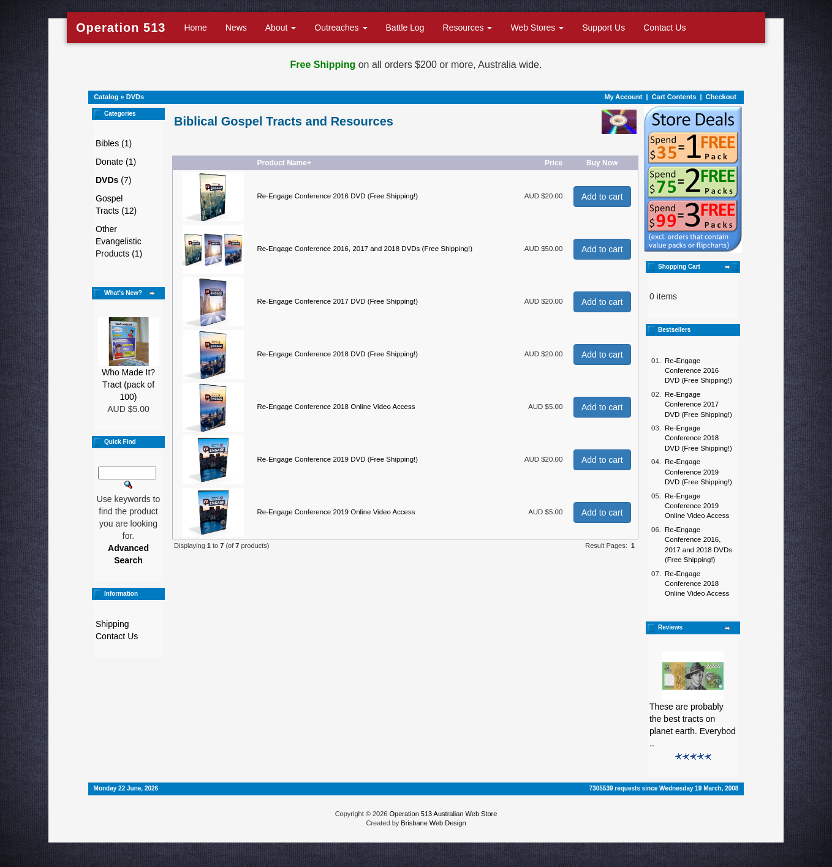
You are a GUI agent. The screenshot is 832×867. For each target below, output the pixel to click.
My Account (623, 96)
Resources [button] (468, 27)
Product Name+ (284, 163)
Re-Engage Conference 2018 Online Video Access (336, 406)
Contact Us (664, 27)
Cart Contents (674, 96)
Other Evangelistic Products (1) (119, 241)
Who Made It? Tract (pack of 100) (128, 384)
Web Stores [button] (537, 27)
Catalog (106, 96)
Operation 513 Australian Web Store (443, 813)
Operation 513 (120, 27)
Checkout (721, 96)
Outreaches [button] (340, 27)
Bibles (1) (114, 143)
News (236, 27)
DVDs (135, 96)
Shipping (112, 624)
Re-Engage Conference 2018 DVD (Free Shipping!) (337, 354)
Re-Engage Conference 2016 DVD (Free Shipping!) (337, 196)
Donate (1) (116, 162)
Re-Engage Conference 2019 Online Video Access (336, 512)
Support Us (603, 27)
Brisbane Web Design (433, 823)
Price (553, 163)
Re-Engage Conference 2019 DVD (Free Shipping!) (337, 459)
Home (195, 27)
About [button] (280, 27)
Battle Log (405, 27)
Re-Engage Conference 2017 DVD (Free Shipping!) (337, 301)
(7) (113, 180)
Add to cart (602, 196)
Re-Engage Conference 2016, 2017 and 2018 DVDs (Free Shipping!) (364, 248)
